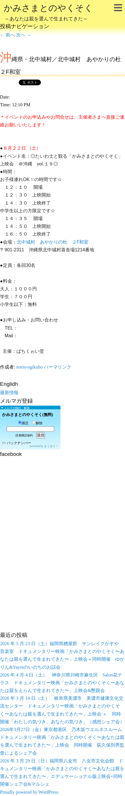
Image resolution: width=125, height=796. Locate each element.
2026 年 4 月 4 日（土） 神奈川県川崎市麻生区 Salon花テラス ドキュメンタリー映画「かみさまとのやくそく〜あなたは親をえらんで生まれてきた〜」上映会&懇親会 (62, 682)
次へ (23, 34)
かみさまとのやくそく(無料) (27, 415)
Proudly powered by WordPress (29, 792)
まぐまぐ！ (51, 446)
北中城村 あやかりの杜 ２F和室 (53, 242)
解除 (37, 423)
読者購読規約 (24, 435)
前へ (7, 34)
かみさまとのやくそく (48, 13)
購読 (23, 423)
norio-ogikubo (29, 367)
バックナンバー (19, 443)
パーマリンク (57, 367)
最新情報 (9, 392)
